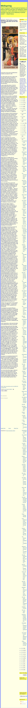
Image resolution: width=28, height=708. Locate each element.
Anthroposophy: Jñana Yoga (24, 431)
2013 (22, 661)
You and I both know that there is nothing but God (24, 500)
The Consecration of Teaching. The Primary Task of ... (24, 310)
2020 (22, 648)
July (23, 125)
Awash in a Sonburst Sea (24, 148)
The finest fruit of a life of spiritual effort (24, 387)
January (23, 138)
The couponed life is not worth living (24, 176)
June (23, 127)
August (23, 123)
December (24, 110)
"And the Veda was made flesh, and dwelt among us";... (24, 558)
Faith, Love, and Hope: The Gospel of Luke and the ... (24, 491)
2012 (22, 663)
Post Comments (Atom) (10, 430)
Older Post (16, 428)
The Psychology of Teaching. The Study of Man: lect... (24, 285)
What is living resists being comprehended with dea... (24, 340)
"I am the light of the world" (24, 416)
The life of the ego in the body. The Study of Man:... (24, 230)
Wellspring (6, 6)
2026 (22, 98)
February (23, 134)
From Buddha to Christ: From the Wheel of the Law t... (24, 522)
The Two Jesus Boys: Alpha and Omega (24, 367)
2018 (22, 652)
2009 (22, 669)
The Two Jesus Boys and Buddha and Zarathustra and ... (24, 601)
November (24, 113)
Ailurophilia (24, 225)
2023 (22, 104)
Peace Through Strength (24, 515)
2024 (22, 102)
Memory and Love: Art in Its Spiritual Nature (24, 302)
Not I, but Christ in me (24, 474)
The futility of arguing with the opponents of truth (24, 400)
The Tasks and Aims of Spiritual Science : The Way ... (24, 481)
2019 (22, 650)
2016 (22, 656)
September (24, 119)
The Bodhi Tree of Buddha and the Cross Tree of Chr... (24, 238)
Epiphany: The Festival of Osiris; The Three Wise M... (24, 591)
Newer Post (3, 428)
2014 (22, 659)
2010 (22, 667)
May (23, 128)
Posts (22, 701)
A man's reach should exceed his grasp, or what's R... (24, 508)
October (23, 116)
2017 (22, 654)
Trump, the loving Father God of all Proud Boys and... (24, 575)
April (23, 130)
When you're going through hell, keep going (24, 169)
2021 (22, 108)
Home (9, 428)
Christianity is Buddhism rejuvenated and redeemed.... (24, 626)
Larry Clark (24, 21)
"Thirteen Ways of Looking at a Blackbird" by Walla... (24, 375)
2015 (22, 658)
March (23, 132)
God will (23, 404)
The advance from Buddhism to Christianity (24, 540)
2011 (22, 665)
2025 (22, 100)
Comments (23, 703)
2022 (22, 106)
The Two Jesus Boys (23, 611)
